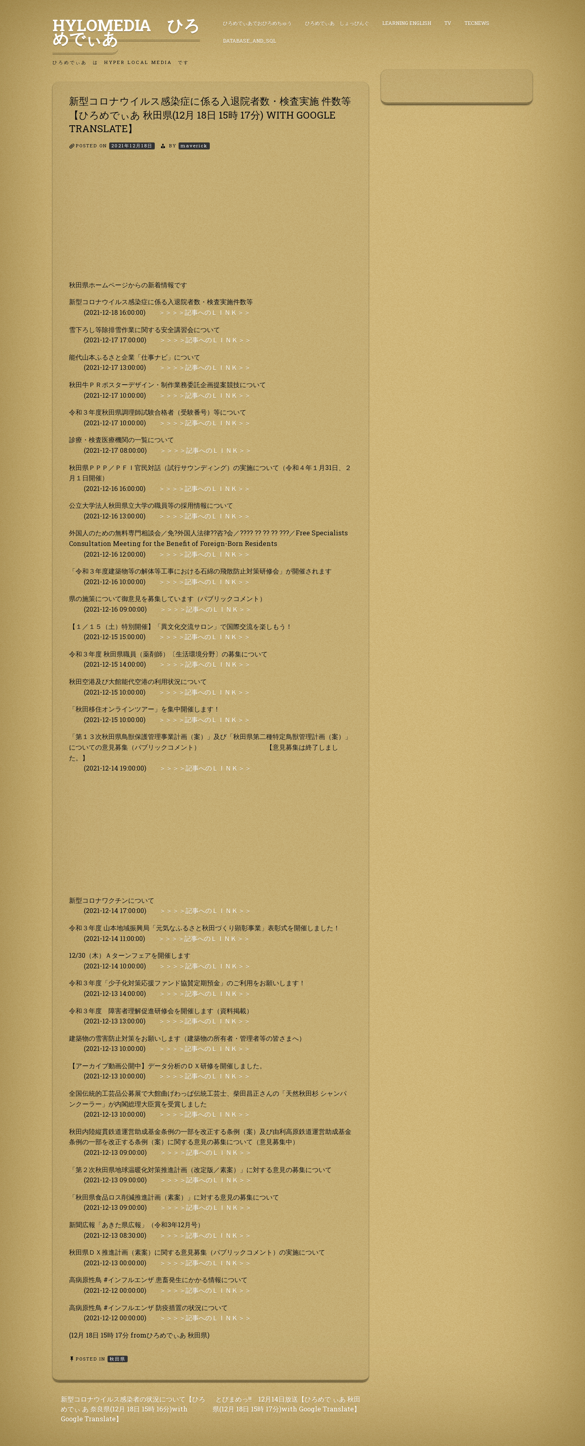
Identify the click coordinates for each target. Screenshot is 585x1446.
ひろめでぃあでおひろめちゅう (257, 23)
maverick (194, 145)
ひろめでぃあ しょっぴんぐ (337, 23)
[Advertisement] (210, 222)
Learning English (406, 23)
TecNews (476, 23)
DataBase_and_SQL (249, 40)
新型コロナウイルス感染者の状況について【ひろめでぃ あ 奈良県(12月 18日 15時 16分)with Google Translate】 (133, 1409)
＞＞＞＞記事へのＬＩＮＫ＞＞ (204, 312)
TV (447, 23)
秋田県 (118, 1359)
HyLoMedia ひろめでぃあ (126, 31)
